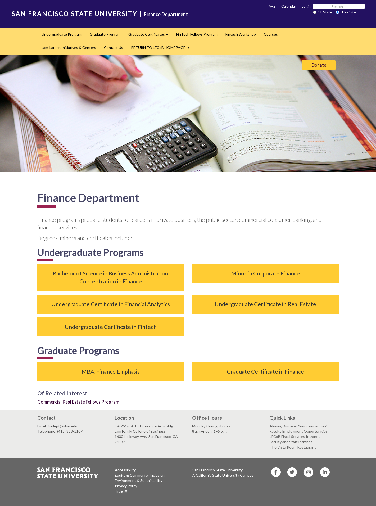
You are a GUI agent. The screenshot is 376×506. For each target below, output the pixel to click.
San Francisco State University (217, 470)
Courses (271, 34)
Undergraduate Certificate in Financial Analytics (110, 304)
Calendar (288, 6)
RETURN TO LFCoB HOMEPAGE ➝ (160, 47)
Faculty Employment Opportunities (299, 431)
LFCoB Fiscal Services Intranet (295, 436)
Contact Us (113, 47)
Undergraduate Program (62, 34)
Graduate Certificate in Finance (265, 371)
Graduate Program (105, 34)
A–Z (272, 6)
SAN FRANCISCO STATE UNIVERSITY (74, 13)
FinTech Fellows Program (197, 34)
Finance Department (166, 14)
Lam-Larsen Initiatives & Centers (69, 47)
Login (306, 6)
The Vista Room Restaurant (293, 447)
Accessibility (125, 470)
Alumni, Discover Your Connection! (298, 426)
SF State (322, 12)
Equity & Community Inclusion (140, 475)
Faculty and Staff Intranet (291, 442)
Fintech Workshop (240, 34)
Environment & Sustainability (138, 480)
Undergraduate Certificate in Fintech (111, 326)
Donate (318, 65)
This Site (346, 12)
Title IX (121, 491)
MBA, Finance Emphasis (110, 371)
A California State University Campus (222, 475)
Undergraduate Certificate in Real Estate (265, 304)
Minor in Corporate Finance (265, 273)
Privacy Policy (126, 486)
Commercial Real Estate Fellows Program (78, 402)
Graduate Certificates (150, 36)
